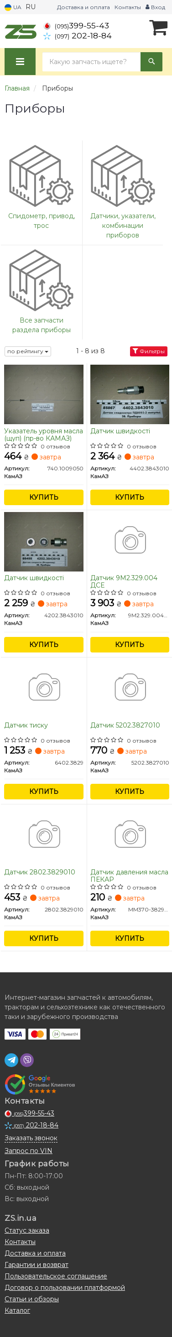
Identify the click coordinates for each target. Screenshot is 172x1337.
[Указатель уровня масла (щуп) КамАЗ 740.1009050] (43, 394)
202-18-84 (77, 35)
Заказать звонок (31, 1138)
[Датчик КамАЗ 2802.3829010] (43, 835)
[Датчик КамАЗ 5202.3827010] (130, 688)
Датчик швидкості (120, 431)
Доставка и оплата (83, 7)
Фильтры (149, 351)
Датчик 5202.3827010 (125, 725)
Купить (43, 497)
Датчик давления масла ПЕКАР (129, 875)
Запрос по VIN (28, 1151)
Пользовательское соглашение (56, 1276)
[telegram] (11, 1060)
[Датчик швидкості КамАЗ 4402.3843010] (130, 394)
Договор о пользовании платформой (65, 1287)
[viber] (27, 1060)
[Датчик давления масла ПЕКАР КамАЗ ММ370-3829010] (130, 835)
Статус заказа (27, 1230)
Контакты (128, 7)
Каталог (17, 1310)
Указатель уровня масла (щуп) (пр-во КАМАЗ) (43, 434)
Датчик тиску (26, 725)
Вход (155, 7)
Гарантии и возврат (36, 1265)
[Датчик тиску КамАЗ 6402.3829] (43, 688)
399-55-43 (76, 25)
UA (13, 7)
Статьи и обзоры (32, 1299)
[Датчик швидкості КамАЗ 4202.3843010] (43, 541)
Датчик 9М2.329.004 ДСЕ (123, 581)
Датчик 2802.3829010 (39, 872)
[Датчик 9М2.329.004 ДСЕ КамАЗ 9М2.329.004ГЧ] (130, 541)
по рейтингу (27, 351)
